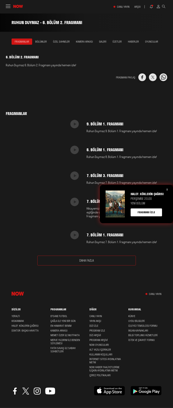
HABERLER (133, 41)
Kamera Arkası (58, 330)
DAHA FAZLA (86, 260)
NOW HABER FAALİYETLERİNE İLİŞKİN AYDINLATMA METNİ (104, 368)
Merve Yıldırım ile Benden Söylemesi (65, 341)
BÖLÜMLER (41, 41)
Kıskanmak (18, 321)
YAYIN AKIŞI (95, 321)
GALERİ (102, 41)
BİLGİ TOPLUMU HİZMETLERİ (143, 335)
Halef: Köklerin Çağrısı (25, 325)
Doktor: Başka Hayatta (25, 330)
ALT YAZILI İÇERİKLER (100, 349)
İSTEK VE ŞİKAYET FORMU (141, 340)
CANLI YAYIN (123, 6)
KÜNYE (131, 316)
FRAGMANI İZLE (146, 212)
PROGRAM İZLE (97, 330)
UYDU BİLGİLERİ (136, 321)
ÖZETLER (117, 41)
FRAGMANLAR (22, 41)
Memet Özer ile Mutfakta (65, 335)
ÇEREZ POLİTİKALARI (100, 375)
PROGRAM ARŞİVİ (98, 340)
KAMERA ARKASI (84, 41)
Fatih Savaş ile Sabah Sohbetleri (63, 349)
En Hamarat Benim (60, 325)
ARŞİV (137, 6)
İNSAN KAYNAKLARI (138, 330)
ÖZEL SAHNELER (61, 41)
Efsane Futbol (58, 316)
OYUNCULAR (151, 41)
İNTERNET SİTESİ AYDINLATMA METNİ (105, 360)
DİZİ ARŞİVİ (95, 335)
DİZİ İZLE (93, 325)
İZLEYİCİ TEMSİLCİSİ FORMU (142, 325)
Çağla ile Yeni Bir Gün (63, 321)
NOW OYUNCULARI (99, 345)
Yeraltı (16, 316)
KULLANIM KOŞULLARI (100, 354)
